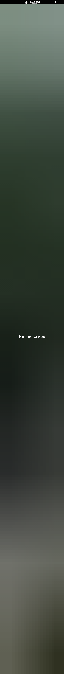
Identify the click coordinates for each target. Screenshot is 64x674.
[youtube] (55, 2)
